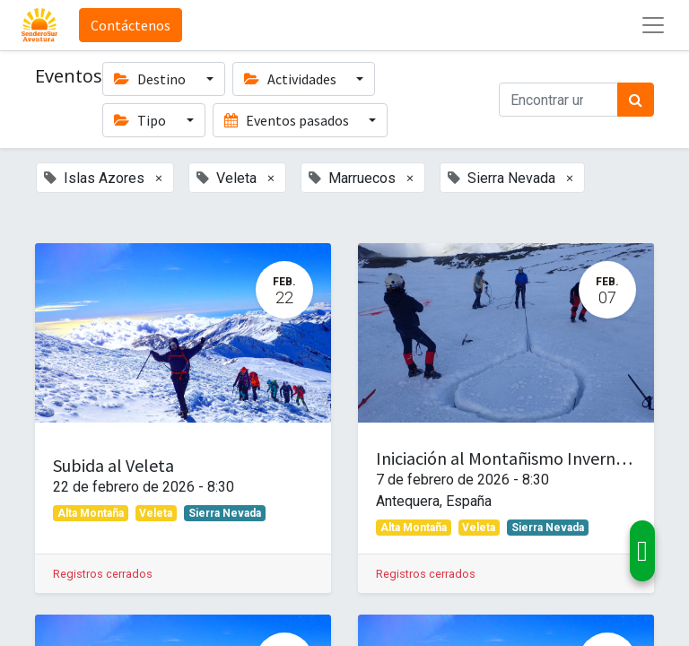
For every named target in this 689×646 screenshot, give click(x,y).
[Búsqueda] (635, 100)
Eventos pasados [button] (288, 120)
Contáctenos (130, 25)
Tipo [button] (141, 120)
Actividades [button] (291, 79)
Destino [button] (151, 79)
